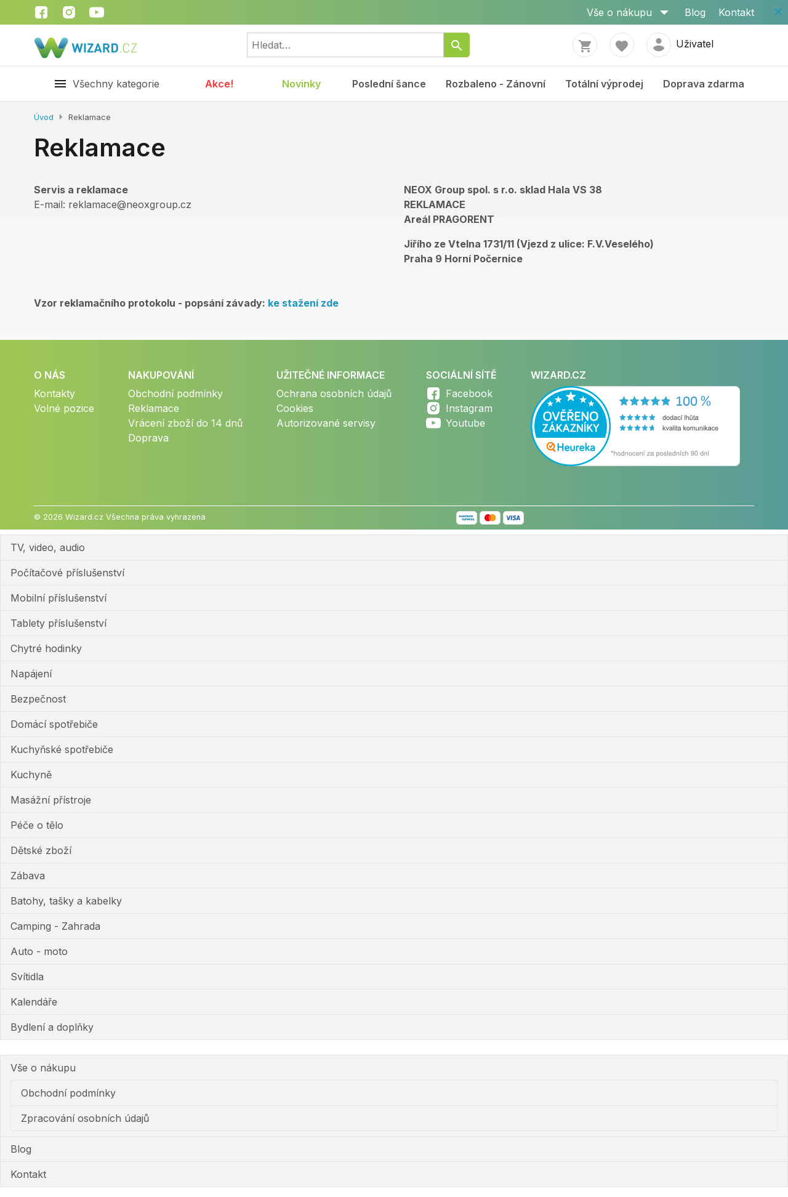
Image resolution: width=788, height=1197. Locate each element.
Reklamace (153, 408)
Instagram (469, 408)
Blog (695, 12)
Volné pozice (64, 408)
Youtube (465, 423)
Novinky (301, 84)
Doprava (148, 438)
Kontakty (54, 393)
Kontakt (736, 12)
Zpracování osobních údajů (85, 1118)
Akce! (219, 84)
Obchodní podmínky (175, 393)
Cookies (294, 408)
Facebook (469, 393)
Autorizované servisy (326, 423)
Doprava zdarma (703, 84)
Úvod (44, 117)
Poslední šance (389, 84)
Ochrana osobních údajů (334, 393)
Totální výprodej (604, 84)
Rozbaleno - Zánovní (495, 84)
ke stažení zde (303, 303)
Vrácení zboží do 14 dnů (185, 423)
